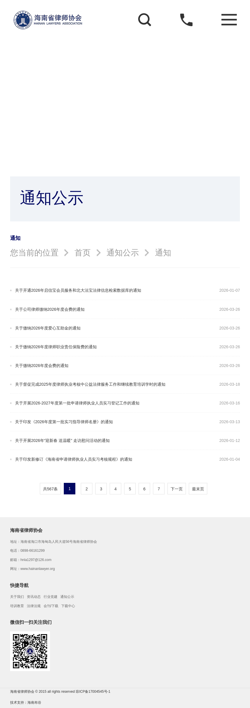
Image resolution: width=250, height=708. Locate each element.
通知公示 (123, 252)
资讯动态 (34, 597)
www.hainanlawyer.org (37, 569)
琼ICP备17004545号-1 (93, 692)
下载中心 (68, 606)
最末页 (198, 489)
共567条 (50, 489)
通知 (163, 252)
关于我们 (17, 597)
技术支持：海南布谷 (25, 703)
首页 (82, 252)
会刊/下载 (51, 606)
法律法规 (34, 606)
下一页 (177, 489)
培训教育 (17, 606)
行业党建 (50, 597)
